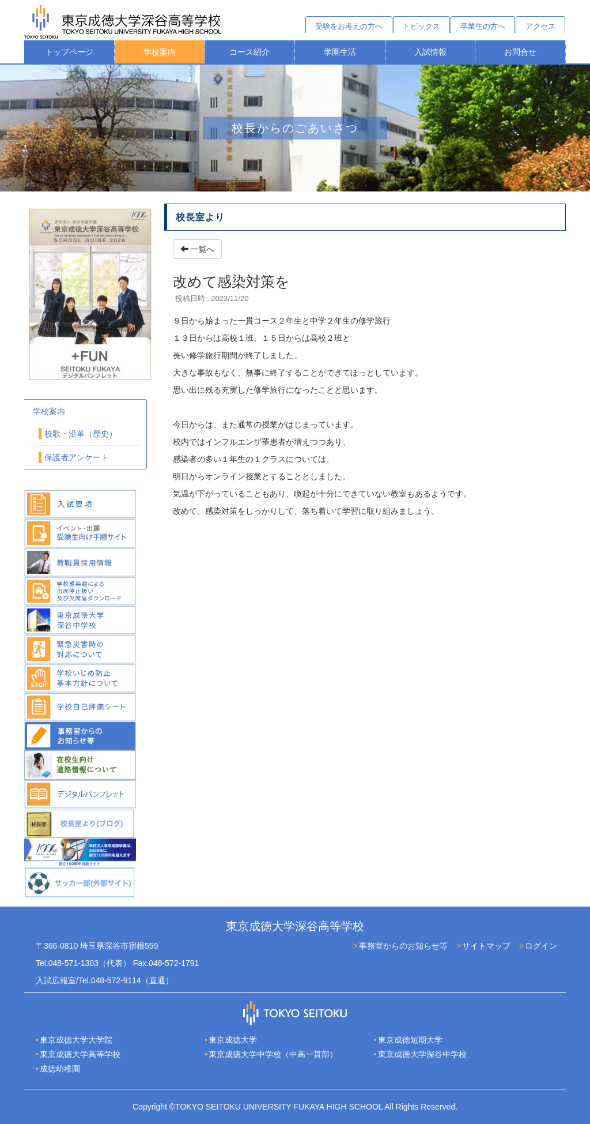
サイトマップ (486, 945)
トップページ (69, 52)
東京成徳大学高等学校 (80, 1054)
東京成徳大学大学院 (76, 1039)
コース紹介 (249, 52)
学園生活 (340, 52)
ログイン (541, 945)
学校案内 (159, 52)
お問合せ (520, 52)
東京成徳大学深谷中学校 (422, 1054)
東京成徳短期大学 (410, 1039)
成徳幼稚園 (60, 1068)
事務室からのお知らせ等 (403, 945)
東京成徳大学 (233, 1039)
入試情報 (430, 52)
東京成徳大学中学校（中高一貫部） (273, 1054)
